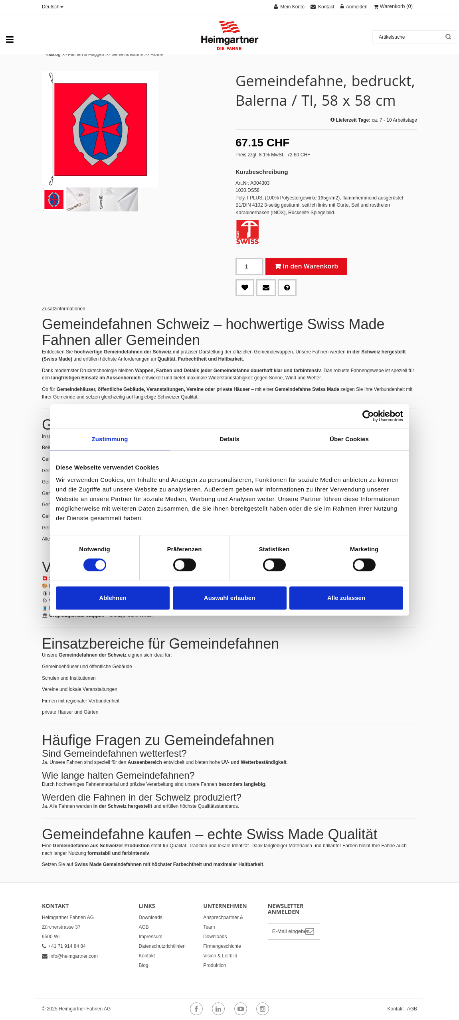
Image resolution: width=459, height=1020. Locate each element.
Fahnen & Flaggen (86, 54)
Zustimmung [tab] (110, 439)
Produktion (214, 965)
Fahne (156, 54)
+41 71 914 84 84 (64, 946)
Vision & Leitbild (220, 956)
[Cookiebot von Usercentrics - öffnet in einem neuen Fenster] (368, 416)
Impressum (150, 936)
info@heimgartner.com (70, 956)
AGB (144, 927)
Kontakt (147, 956)
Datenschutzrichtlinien (162, 946)
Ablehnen (112, 597)
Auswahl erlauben (229, 597)
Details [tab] (229, 439)
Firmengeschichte (222, 946)
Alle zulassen (346, 597)
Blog (143, 965)
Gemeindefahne (127, 54)
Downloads (150, 917)
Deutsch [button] (52, 7)
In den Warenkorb (310, 266)
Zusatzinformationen (63, 309)
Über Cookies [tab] (349, 439)
